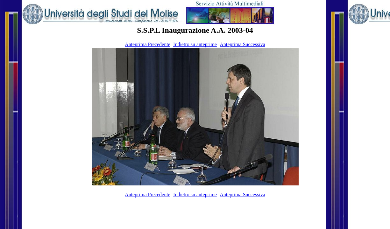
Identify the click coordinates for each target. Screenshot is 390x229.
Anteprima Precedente (147, 44)
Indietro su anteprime (195, 44)
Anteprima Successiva (242, 44)
